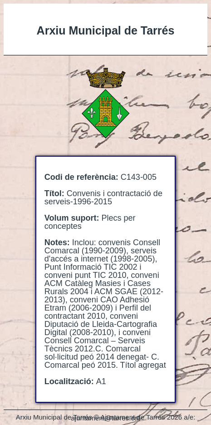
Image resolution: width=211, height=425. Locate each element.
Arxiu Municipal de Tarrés (106, 30)
